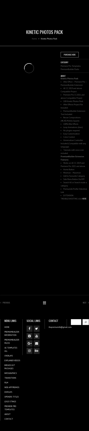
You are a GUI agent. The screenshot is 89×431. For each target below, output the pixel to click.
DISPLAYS (8, 392)
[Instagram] (29, 351)
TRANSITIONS (10, 378)
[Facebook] (29, 329)
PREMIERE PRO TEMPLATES (10, 408)
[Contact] (37, 343)
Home (34, 38)
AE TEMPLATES (10, 348)
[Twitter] (37, 329)
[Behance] (37, 351)
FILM (6, 382)
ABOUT (7, 414)
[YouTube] (37, 336)
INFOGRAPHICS (10, 373)
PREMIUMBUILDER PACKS (11, 341)
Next (86, 302)
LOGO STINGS (10, 401)
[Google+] (29, 343)
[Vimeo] (29, 336)
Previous (5, 302)
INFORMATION (10, 335)
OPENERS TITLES (11, 397)
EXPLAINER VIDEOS (12, 360)
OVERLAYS (8, 356)
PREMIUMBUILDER (11, 332)
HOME (6, 327)
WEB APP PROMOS (11, 387)
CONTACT (8, 419)
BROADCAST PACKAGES (9, 367)
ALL (5, 351)
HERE (84, 198)
